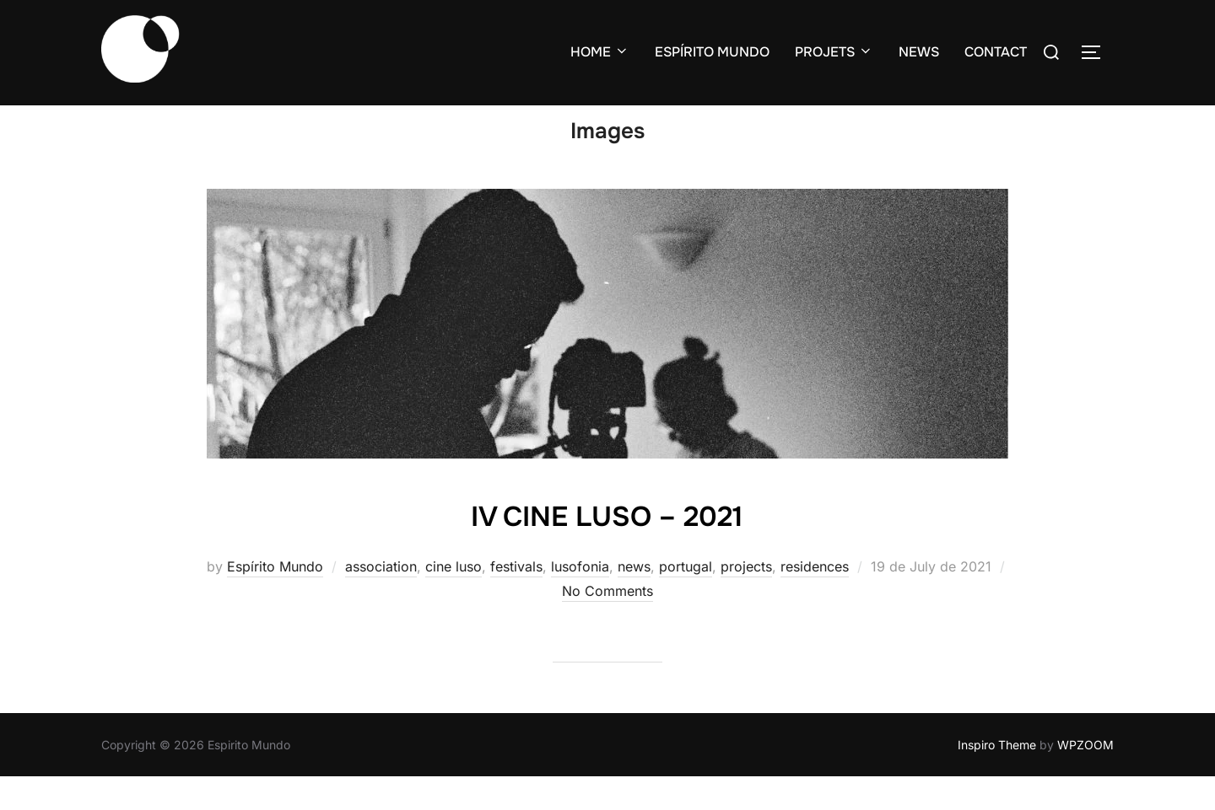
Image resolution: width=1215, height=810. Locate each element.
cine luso (453, 599)
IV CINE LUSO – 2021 (607, 547)
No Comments (607, 622)
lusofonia (580, 599)
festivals (516, 599)
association (381, 599)
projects (746, 599)
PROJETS (834, 52)
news (634, 599)
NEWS (919, 52)
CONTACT (995, 52)
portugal (685, 599)
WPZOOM (1085, 777)
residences (814, 599)
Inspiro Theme (997, 777)
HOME (599, 52)
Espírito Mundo (275, 599)
